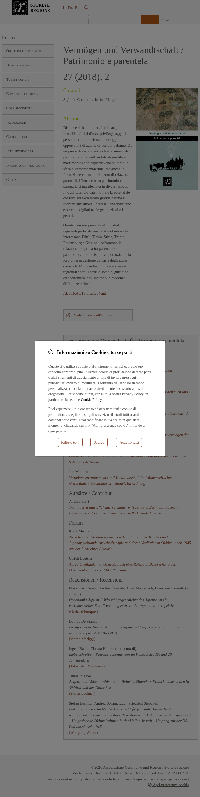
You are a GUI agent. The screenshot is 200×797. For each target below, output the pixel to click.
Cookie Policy (91, 400)
